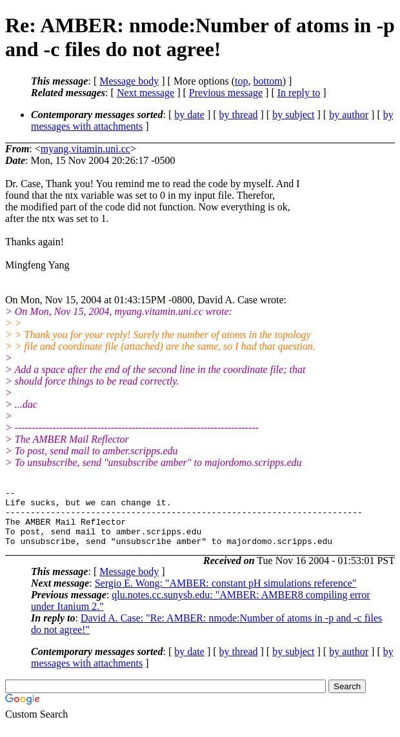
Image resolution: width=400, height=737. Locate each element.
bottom (267, 81)
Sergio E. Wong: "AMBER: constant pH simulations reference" (226, 594)
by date (189, 114)
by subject (293, 114)
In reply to (299, 92)
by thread (238, 114)
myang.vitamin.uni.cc (85, 148)
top (241, 81)
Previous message (226, 92)
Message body (129, 81)
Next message (145, 92)
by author (348, 114)
